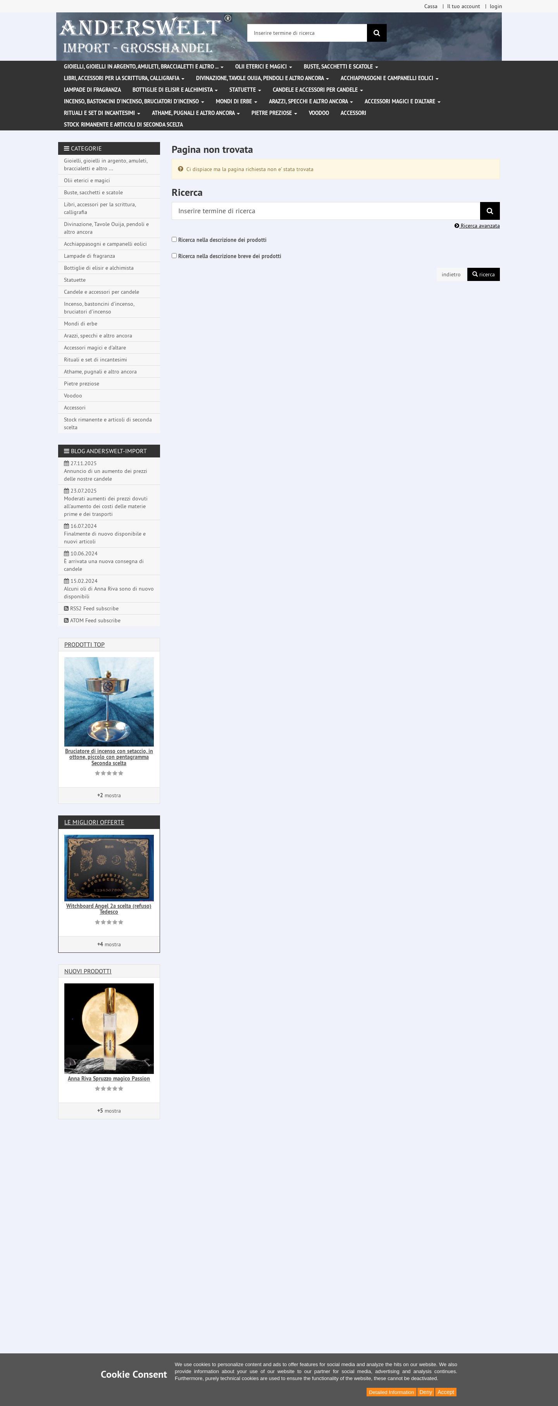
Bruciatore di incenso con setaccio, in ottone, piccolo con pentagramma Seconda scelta (109, 757)
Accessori (353, 113)
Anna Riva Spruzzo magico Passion (109, 1078)
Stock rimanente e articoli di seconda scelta (123, 124)
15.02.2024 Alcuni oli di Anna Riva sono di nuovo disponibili (109, 588)
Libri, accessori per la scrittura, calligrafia (124, 78)
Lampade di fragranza (92, 89)
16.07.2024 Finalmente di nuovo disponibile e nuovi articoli (105, 533)
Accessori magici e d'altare (403, 101)
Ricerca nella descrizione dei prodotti (222, 239)
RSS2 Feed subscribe (91, 608)
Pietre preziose (274, 113)
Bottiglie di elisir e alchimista (175, 89)
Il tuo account (463, 6)
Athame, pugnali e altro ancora (196, 113)
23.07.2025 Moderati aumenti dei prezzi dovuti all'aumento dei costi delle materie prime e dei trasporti (106, 502)
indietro (451, 274)
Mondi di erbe (236, 101)
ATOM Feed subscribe (92, 620)
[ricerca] (377, 33)
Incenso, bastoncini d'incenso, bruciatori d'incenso (134, 101)
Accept (445, 1392)
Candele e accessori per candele (318, 89)
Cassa (430, 6)
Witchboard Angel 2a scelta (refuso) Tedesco (109, 909)
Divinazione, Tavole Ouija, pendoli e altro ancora (262, 78)
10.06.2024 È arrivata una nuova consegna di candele (104, 561)
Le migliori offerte (94, 822)
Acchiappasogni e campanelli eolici (390, 78)
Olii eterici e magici (263, 66)
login (496, 6)
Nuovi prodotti (88, 971)
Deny (426, 1392)
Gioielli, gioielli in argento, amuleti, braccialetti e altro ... (144, 66)
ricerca (483, 274)
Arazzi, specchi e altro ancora (311, 101)
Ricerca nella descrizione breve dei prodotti (229, 256)
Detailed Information (391, 1392)
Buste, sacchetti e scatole (341, 66)
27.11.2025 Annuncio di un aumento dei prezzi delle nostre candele (105, 471)
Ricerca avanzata (477, 225)
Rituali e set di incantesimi (102, 113)
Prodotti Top (84, 644)
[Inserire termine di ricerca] (307, 33)
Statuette (245, 89)
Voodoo (319, 113)
